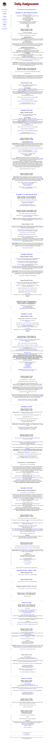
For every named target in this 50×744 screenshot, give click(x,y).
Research (24, 354)
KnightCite (27, 205)
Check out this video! (27, 612)
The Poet (27, 232)
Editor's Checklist (22, 479)
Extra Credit (22, 671)
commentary (41, 158)
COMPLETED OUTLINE (38, 219)
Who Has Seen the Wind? (28, 339)
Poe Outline (27, 75)
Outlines (21, 441)
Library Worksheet (39, 353)
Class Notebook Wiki (4, 14)
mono (35, 528)
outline (31, 258)
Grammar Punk (22, 153)
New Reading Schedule (24, 320)
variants (35, 149)
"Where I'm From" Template (20, 721)
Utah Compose (4, 11)
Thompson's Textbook (4, 24)
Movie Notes (33, 75)
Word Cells (4, 26)
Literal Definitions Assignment (32, 525)
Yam (24, 306)
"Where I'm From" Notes (26, 183)
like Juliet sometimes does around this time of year (28, 90)
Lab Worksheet (31, 353)
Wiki (18, 622)
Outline (27, 354)
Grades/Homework (4, 9)
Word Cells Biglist (4, 28)
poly (15, 529)
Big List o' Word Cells (24, 531)
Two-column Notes (25, 353)
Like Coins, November (25, 71)
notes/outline (22, 65)
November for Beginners (28, 33)
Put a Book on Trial (4, 17)
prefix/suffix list (37, 530)
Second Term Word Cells (22, 130)
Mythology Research (24, 201)
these (30, 168)
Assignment (24, 421)
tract (32, 399)
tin (33, 526)
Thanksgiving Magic (23, 308)
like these (30, 237)
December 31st (26, 581)
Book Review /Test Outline (4, 19)
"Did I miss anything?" (27, 732)
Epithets (33, 635)
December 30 (27, 574)
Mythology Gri (26, 234)
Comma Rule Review (32, 669)
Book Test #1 (18, 258)
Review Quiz (19, 418)
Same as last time (30, 632)
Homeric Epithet (27, 450)
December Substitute (27, 567)
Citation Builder (21, 205)
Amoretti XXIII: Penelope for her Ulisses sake (27, 663)
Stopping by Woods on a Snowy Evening (28, 547)
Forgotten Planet (28, 213)
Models (32, 183)
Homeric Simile (27, 449)
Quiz (27, 392)
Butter (23, 307)
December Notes (27, 518)
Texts (22, 619)
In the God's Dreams (27, 97)
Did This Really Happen (34, 157)
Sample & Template (27, 185)
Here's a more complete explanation (34, 475)
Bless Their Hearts (24, 305)
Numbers (24, 706)
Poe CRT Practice (26, 60)
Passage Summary (30, 421)
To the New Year (27, 588)
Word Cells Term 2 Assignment (26, 624)
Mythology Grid (31, 99)
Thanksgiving (27, 275)
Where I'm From (27, 182)
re (34, 456)
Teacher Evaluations (20, 345)
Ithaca (25, 633)
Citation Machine (33, 205)
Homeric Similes (39, 394)
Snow (27, 464)
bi (39, 528)
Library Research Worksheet (27, 216)
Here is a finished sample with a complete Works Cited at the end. (28, 349)
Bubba (32, 78)
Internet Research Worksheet (27, 202)
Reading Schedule (27, 35)
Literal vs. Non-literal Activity (27, 184)
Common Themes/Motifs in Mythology (19, 359)
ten (29, 526)
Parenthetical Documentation (22, 475)
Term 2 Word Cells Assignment (17, 530)
